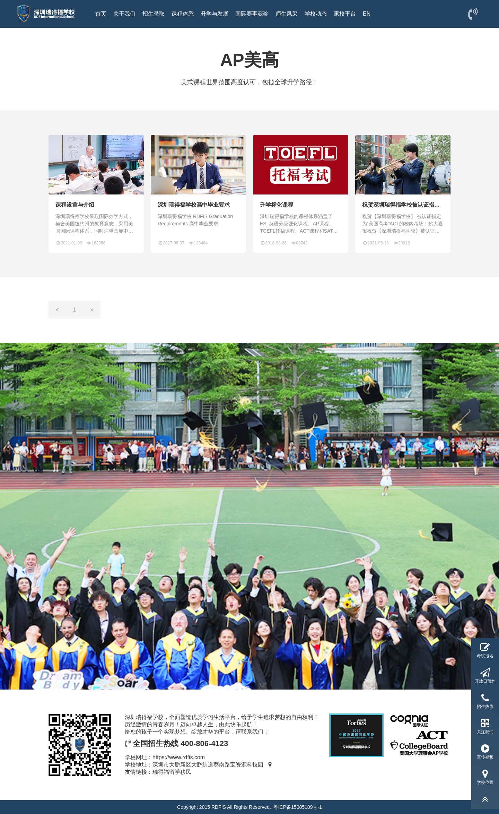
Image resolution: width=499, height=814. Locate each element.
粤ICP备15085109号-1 (297, 807)
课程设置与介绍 (74, 205)
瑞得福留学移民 (171, 772)
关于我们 (124, 14)
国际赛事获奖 (252, 14)
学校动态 (316, 14)
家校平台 (345, 14)
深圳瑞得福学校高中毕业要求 (194, 205)
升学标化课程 (276, 205)
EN (366, 14)
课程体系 (183, 14)
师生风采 (286, 14)
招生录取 (153, 14)
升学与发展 (214, 14)
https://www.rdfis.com (178, 757)
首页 (100, 14)
